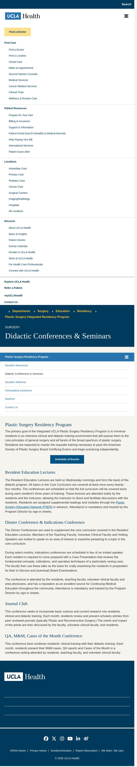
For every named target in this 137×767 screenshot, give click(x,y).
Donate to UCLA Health (22, 252)
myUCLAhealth (13, 295)
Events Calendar (18, 246)
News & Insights (18, 234)
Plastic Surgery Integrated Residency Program (37, 316)
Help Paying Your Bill (20, 139)
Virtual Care (15, 61)
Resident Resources (16, 365)
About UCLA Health (20, 227)
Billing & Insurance (19, 121)
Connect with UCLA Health (24, 270)
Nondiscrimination (61, 750)
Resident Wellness (15, 382)
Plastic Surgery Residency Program (26, 356)
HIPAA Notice (18, 750)
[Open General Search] (125, 4)
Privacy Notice (38, 750)
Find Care (10, 42)
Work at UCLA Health (21, 258)
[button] (67, 282)
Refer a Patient (13, 287)
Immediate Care (18, 168)
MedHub (10, 398)
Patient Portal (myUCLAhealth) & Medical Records (37, 133)
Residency (84, 311)
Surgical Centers (18, 192)
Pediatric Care (17, 180)
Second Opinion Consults (23, 74)
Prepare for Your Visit (21, 115)
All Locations (16, 211)
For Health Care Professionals (26, 264)
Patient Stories (17, 240)
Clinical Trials (16, 92)
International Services (21, 145)
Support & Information (21, 127)
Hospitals (14, 205)
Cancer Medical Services (23, 86)
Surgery (42, 311)
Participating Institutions (18, 390)
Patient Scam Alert (19, 151)
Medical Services (18, 80)
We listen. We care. (113, 750)
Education (63, 311)
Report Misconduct (86, 750)
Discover (9, 221)
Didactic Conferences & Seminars (24, 373)
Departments (21, 311)
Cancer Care (16, 186)
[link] (46, 739)
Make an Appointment (21, 67)
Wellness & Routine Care (23, 98)
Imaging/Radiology (19, 198)
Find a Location (17, 55)
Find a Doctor (16, 49)
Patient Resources (15, 108)
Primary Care (16, 174)
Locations (10, 161)
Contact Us (11, 302)
